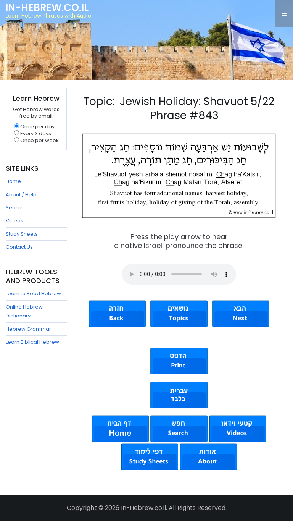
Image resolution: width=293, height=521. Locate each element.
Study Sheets (22, 234)
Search (15, 207)
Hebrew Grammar (28, 329)
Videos (14, 220)
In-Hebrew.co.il (47, 8)
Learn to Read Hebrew (33, 293)
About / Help (21, 194)
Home (13, 181)
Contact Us (19, 247)
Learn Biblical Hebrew (32, 342)
